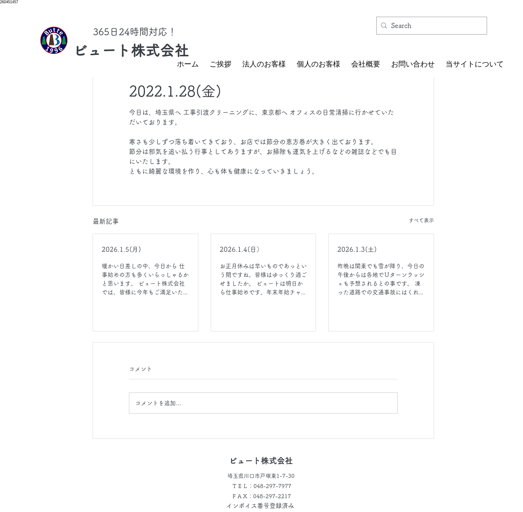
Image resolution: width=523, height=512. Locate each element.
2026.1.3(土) (357, 249)
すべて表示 (421, 220)
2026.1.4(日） (241, 249)
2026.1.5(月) (121, 249)
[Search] (431, 26)
